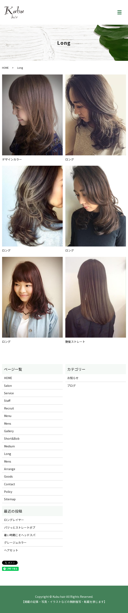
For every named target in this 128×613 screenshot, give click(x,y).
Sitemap (10, 499)
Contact (9, 484)
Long (7, 454)
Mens (7, 423)
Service (9, 393)
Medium (9, 446)
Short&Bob (11, 438)
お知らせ (73, 378)
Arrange (9, 469)
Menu (7, 416)
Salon (8, 386)
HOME (5, 67)
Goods (8, 476)
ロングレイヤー (14, 520)
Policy (8, 492)
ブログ (71, 386)
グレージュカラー (15, 542)
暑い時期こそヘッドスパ (19, 535)
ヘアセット (11, 550)
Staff (7, 401)
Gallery (9, 431)
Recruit (9, 408)
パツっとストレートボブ (19, 527)
